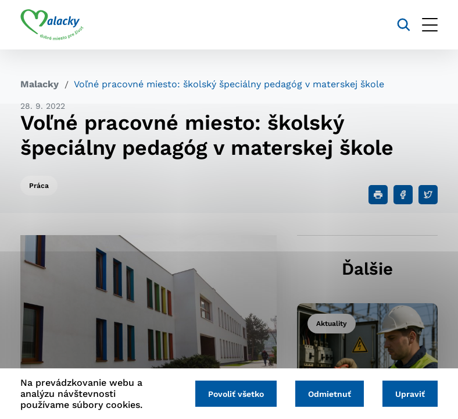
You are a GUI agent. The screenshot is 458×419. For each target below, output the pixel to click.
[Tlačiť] (378, 194)
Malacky (39, 84)
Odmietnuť (329, 394)
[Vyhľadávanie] (403, 24)
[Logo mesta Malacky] (52, 25)
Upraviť (410, 394)
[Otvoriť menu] (430, 24)
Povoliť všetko (236, 394)
